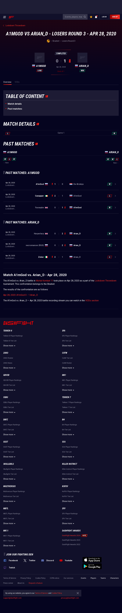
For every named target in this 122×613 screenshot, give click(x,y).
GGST (5, 441)
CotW (64, 353)
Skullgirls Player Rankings (13, 469)
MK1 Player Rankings (70, 380)
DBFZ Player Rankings (11, 425)
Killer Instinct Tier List (70, 474)
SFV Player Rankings (70, 514)
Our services (68, 578)
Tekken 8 (7, 330)
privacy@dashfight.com (70, 598)
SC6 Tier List (67, 452)
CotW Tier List (67, 358)
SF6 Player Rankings (69, 336)
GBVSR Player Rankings (12, 380)
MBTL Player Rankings (11, 514)
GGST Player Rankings (11, 447)
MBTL (5, 508)
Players (93, 578)
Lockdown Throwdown (105, 280)
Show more (9, 345)
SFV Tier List (66, 519)
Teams (103, 578)
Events (83, 578)
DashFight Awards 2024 (71, 536)
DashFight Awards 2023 (71, 540)
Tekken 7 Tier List (68, 407)
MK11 (5, 530)
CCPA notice (54, 578)
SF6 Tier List (66, 341)
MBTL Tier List (8, 519)
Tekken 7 (66, 397)
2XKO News (7, 363)
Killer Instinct (69, 464)
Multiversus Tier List (11, 496)
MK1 (64, 375)
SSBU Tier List (8, 407)
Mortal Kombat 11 (44, 280)
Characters (114, 578)
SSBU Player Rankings (11, 402)
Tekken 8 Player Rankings (13, 336)
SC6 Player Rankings (70, 447)
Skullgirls (8, 464)
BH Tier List (66, 430)
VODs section (92, 300)
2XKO (5, 353)
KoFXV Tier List (68, 496)
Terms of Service (9, 578)
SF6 (63, 330)
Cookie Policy (40, 578)
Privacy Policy (25, 578)
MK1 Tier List (67, 385)
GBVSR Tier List (9, 385)
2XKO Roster (8, 358)
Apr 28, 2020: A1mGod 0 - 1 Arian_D (20, 295)
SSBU (5, 397)
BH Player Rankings (69, 425)
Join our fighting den (19, 554)
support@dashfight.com (12, 598)
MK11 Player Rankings (11, 536)
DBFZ (5, 419)
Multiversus (9, 486)
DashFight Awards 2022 (71, 544)
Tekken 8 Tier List (9, 341)
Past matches (15, 108)
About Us (20, 583)
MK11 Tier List (8, 541)
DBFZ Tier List (8, 430)
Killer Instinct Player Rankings (73, 469)
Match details (15, 104)
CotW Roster (67, 363)
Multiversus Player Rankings (14, 491)
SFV (63, 508)
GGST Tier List (8, 452)
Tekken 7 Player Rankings (71, 402)
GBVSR (6, 375)
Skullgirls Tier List (10, 474)
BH (63, 419)
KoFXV (65, 486)
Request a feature (35, 583)
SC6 (64, 441)
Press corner (8, 583)
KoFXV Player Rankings (71, 491)
